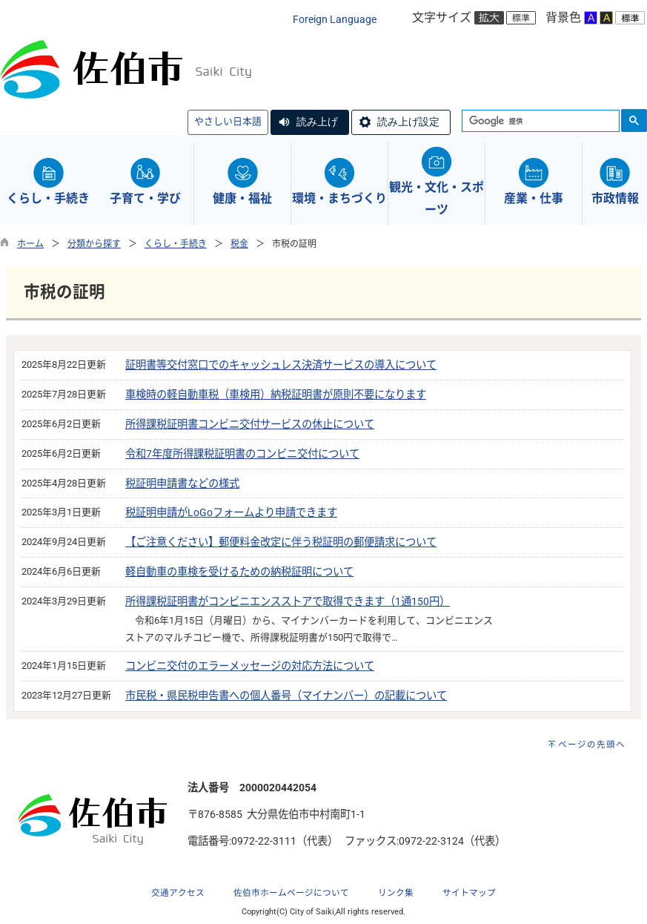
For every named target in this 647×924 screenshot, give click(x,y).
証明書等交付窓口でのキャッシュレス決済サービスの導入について (281, 365)
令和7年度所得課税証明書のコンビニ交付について (242, 454)
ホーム (30, 244)
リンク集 (396, 893)
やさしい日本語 (228, 121)
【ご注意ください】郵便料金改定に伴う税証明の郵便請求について (281, 542)
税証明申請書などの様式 (182, 484)
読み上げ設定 (408, 122)
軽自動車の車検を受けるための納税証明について (239, 572)
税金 (239, 244)
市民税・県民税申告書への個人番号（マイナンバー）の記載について (286, 696)
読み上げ (317, 122)
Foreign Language (334, 19)
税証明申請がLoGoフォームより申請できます (231, 512)
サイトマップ (469, 893)
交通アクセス (178, 893)
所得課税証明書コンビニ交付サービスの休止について (249, 424)
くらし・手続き (176, 244)
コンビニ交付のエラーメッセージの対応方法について (249, 666)
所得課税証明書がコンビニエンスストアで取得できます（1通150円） (287, 601)
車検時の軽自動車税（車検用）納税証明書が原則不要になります (275, 395)
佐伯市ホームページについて (291, 893)
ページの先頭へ (592, 744)
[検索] (539, 121)
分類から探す (94, 244)
